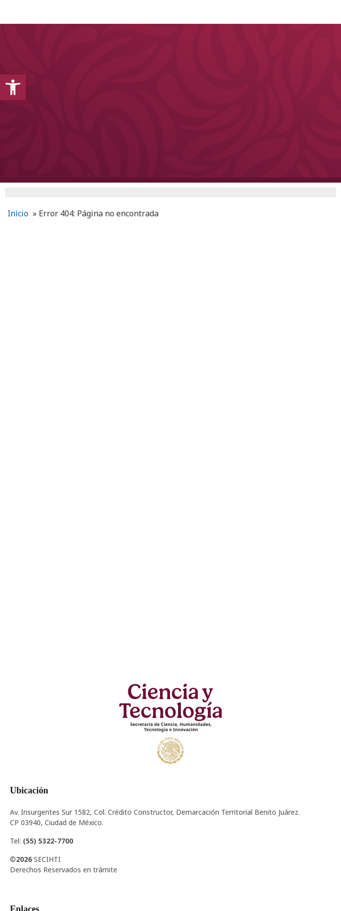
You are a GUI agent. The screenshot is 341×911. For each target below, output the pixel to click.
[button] (13, 87)
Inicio (17, 213)
